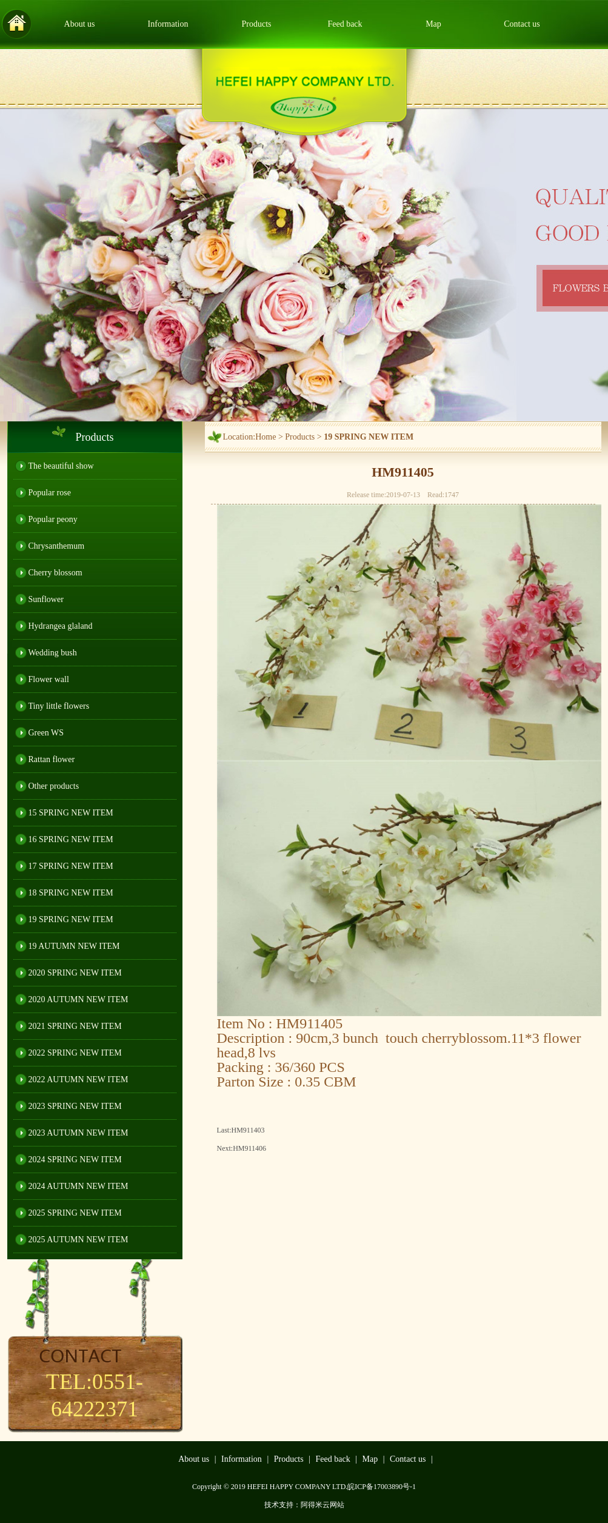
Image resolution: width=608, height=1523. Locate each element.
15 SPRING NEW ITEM (70, 812)
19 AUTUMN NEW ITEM (74, 946)
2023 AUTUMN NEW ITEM (78, 1132)
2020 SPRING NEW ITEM (75, 972)
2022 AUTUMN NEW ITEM (78, 1079)
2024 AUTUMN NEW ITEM (78, 1186)
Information (168, 23)
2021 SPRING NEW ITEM (75, 1026)
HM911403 (248, 1130)
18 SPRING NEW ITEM (70, 892)
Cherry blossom (55, 572)
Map (433, 23)
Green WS (46, 732)
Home (265, 436)
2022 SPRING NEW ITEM (75, 1052)
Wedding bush (52, 652)
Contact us (522, 23)
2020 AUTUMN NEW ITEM (78, 999)
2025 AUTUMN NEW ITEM (78, 1239)
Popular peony (53, 519)
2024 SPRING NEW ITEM (75, 1159)
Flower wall (48, 679)
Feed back (344, 23)
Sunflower (46, 599)
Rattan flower (51, 759)
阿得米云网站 (322, 1505)
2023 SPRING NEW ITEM (75, 1106)
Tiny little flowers (59, 706)
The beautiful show (61, 465)
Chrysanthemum (56, 546)
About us (79, 23)
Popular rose (49, 492)
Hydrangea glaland (60, 626)
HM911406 (249, 1148)
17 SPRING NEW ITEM (70, 866)
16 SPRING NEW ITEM (70, 839)
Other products (53, 786)
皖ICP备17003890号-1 (381, 1486)
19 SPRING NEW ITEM (70, 919)
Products (257, 23)
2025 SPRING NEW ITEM (75, 1212)
